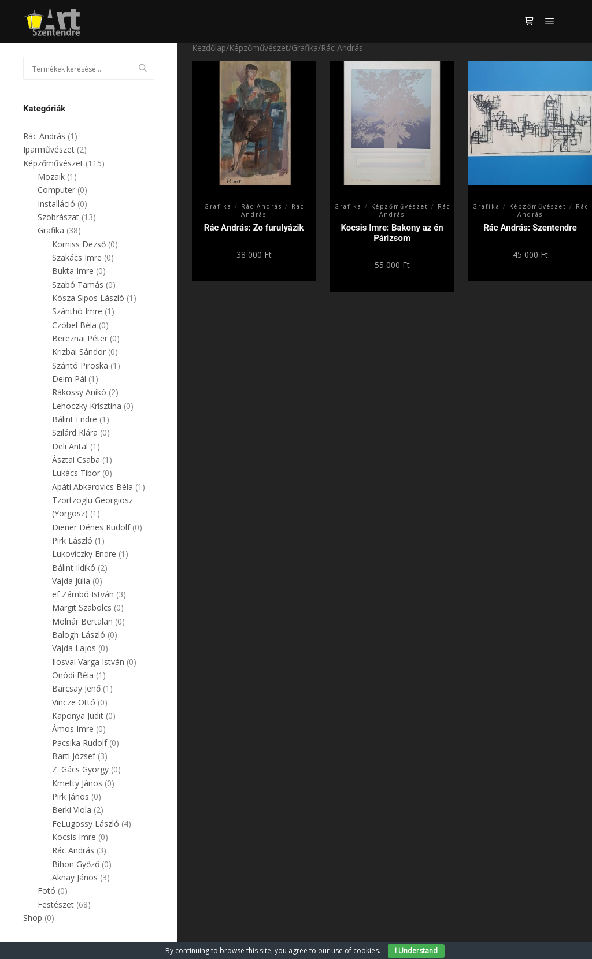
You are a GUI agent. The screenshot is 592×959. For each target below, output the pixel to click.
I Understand (416, 951)
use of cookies (355, 951)
